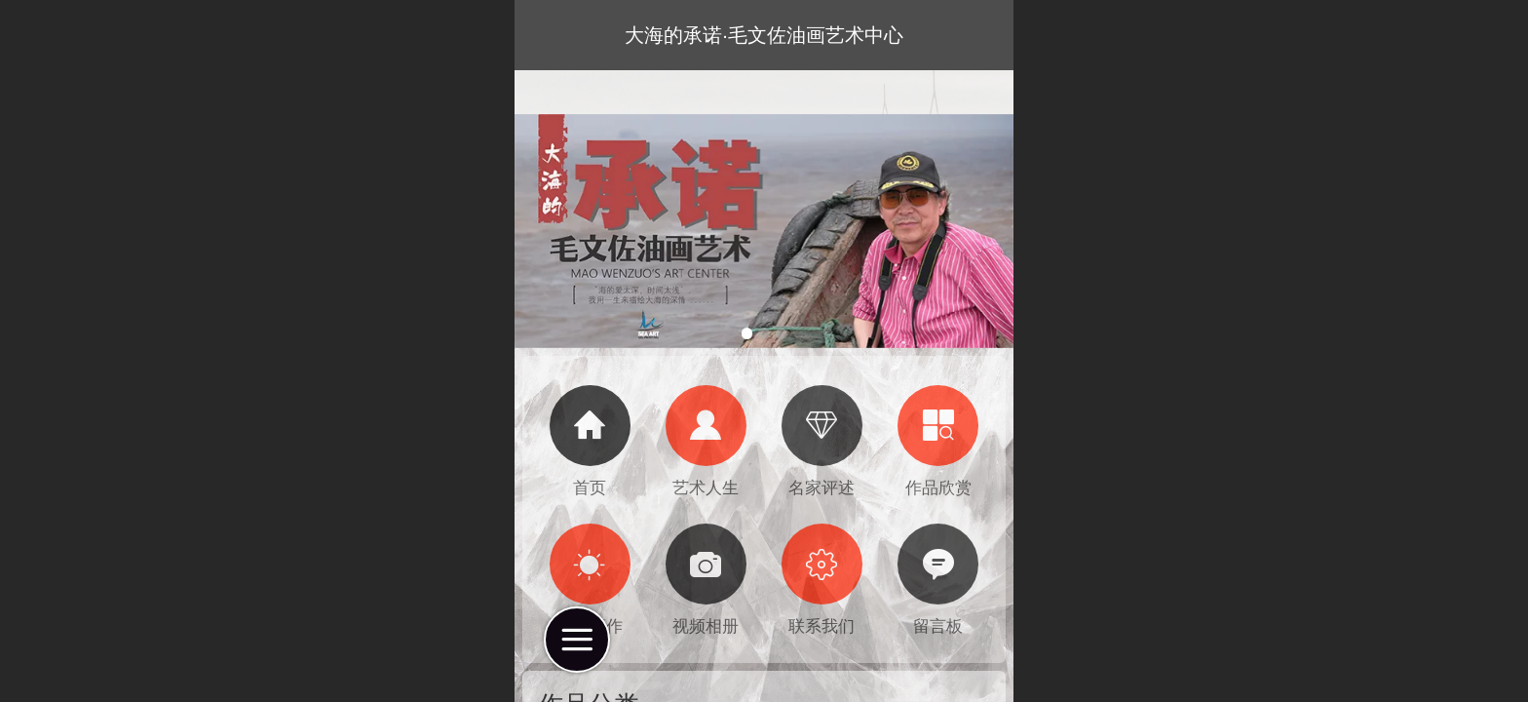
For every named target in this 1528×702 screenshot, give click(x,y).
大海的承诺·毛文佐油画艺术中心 (764, 35)
